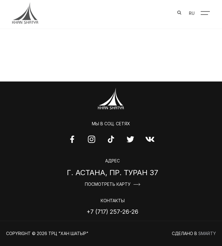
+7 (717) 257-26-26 (112, 211)
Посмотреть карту (107, 184)
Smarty (207, 233)
